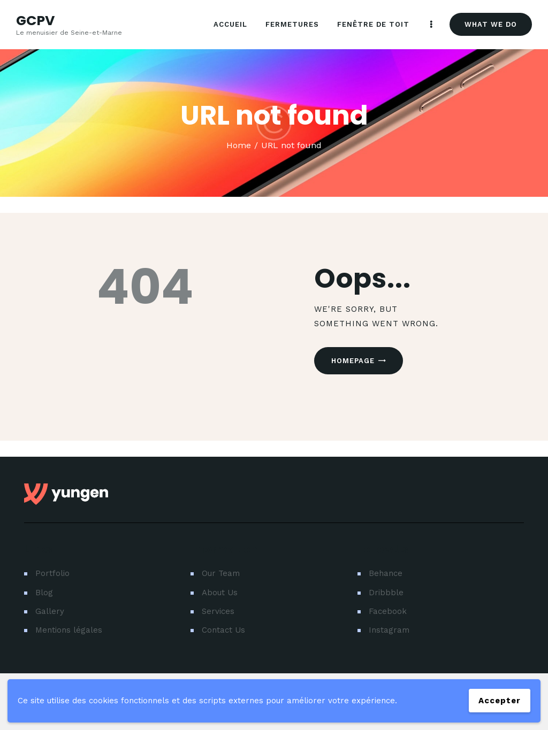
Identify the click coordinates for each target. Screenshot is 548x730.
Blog (44, 592)
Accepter (499, 700)
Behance (385, 573)
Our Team (221, 573)
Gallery (49, 611)
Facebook (388, 611)
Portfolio (52, 573)
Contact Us (223, 630)
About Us (220, 592)
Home (238, 145)
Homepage (353, 361)
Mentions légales (68, 630)
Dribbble (386, 592)
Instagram (389, 630)
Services (218, 611)
